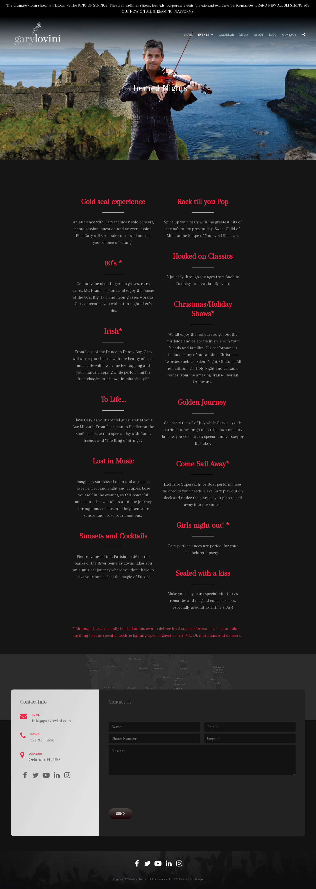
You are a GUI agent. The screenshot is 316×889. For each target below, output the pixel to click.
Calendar (226, 34)
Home (188, 34)
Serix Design (196, 879)
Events (203, 34)
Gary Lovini (139, 879)
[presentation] (141, 793)
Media (243, 34)
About (259, 34)
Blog (273, 34)
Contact (289, 34)
